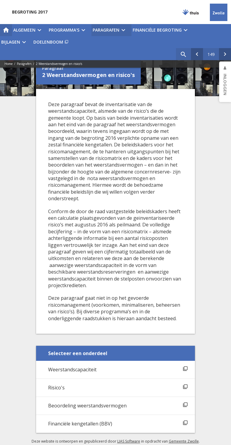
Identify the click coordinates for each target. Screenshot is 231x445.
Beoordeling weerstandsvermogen (87, 405)
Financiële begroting (157, 30)
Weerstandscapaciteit (72, 369)
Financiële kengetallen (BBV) (80, 423)
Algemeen (24, 30)
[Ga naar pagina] (211, 54)
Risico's (56, 387)
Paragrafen (106, 30)
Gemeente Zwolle (184, 441)
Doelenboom (48, 42)
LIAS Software (128, 441)
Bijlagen (10, 42)
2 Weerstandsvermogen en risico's (59, 64)
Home (9, 64)
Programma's (64, 30)
